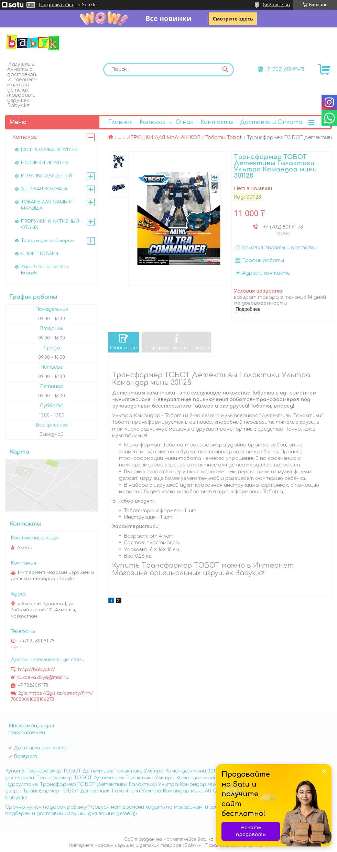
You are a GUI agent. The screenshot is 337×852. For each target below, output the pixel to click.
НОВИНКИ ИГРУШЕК (45, 162)
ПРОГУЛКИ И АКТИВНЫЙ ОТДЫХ (50, 224)
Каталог (152, 122)
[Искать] (225, 69)
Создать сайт (56, 4)
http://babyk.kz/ (36, 669)
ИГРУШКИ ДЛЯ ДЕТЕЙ (46, 175)
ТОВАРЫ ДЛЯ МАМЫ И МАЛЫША (47, 205)
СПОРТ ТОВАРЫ (39, 253)
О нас (184, 122)
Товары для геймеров (47, 240)
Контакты (216, 122)
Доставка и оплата (40, 747)
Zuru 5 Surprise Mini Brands (45, 269)
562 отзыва (276, 4)
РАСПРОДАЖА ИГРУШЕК (49, 149)
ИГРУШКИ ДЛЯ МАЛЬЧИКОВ (163, 137)
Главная (120, 122)
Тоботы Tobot (223, 137)
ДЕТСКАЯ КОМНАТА (44, 189)
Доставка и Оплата (271, 122)
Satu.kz (205, 839)
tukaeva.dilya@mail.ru (43, 677)
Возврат (25, 756)
